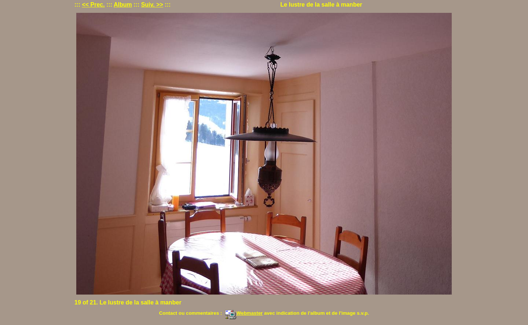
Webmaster (244, 313)
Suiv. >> (152, 4)
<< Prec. (93, 4)
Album (123, 4)
